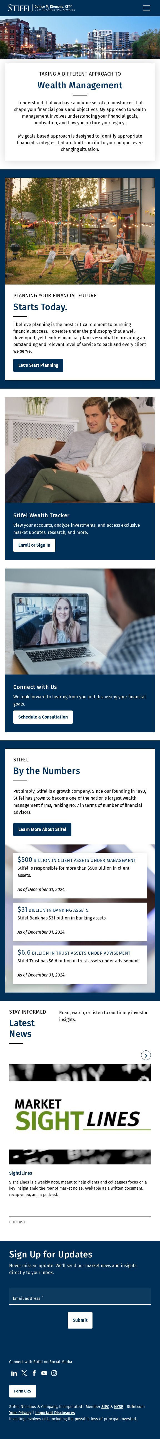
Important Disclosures (55, 1412)
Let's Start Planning (38, 365)
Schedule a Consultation (43, 717)
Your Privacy (20, 1412)
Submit (80, 1320)
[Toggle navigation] (146, 8)
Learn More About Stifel (42, 829)
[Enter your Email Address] (80, 1296)
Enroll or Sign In (34, 545)
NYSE (118, 1406)
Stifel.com (136, 1406)
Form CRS (22, 1391)
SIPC (105, 1406)
